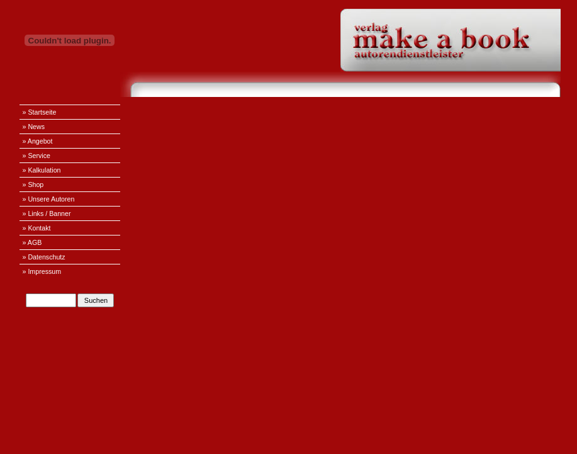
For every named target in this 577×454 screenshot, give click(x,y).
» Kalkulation (42, 170)
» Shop (33, 184)
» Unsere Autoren (49, 199)
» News (34, 126)
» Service (36, 155)
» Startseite (40, 112)
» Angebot (38, 141)
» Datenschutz (44, 257)
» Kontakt (37, 228)
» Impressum (42, 271)
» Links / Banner (47, 213)
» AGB (32, 242)
